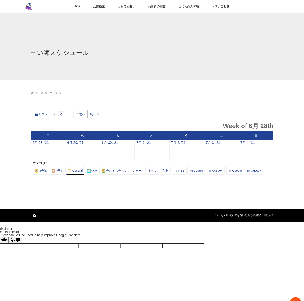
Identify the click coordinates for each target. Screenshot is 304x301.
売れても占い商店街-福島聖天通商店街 (251, 215)
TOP (78, 6)
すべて (152, 170)
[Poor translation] (15, 240)
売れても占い (126, 6)
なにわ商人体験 (188, 6)
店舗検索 (99, 6)
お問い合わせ (220, 6)
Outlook (217, 170)
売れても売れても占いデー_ (122, 170)
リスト (44, 115)
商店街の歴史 (157, 6)
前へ (82, 114)
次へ (93, 114)
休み (92, 170)
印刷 (166, 171)
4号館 (57, 170)
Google (198, 170)
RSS (181, 170)
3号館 (41, 170)
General (75, 170)
